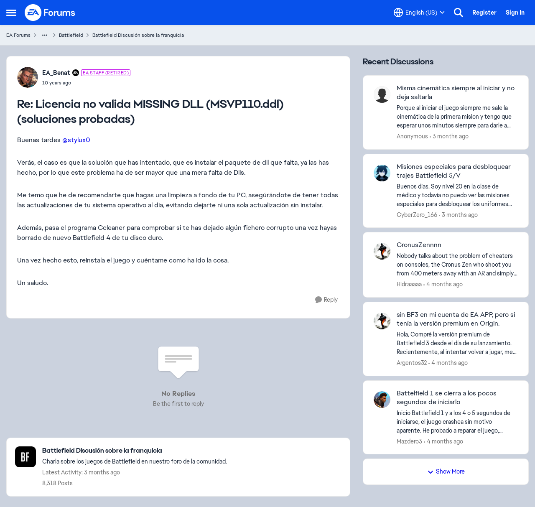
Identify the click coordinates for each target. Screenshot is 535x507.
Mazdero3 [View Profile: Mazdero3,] (409, 441)
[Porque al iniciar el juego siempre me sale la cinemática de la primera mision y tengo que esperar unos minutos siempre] (457, 117)
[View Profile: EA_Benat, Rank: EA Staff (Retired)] (27, 77)
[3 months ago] (449, 136)
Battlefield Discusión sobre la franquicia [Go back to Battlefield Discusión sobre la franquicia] (138, 35)
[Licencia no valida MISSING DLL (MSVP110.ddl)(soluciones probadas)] (86, 83)
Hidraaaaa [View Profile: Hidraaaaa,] (409, 284)
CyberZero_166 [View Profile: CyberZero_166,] (417, 214)
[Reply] (326, 300)
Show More (446, 471)
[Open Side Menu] (11, 12)
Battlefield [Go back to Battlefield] (71, 35)
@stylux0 (76, 139)
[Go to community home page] (50, 12)
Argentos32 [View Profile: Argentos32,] (412, 363)
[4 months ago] (443, 284)
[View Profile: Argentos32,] (382, 321)
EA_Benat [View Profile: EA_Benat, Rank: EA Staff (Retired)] (56, 72)
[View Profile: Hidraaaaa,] (382, 251)
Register (484, 12)
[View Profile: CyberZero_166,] (382, 173)
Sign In (515, 12)
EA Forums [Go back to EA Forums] (18, 35)
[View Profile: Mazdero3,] (382, 399)
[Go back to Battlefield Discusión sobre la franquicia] (134, 450)
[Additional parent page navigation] (45, 35)
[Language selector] (419, 12)
